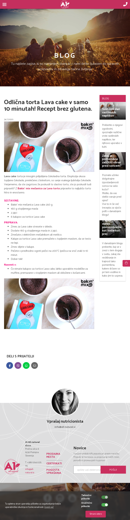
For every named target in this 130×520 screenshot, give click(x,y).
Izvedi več (49, 507)
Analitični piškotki (86, 504)
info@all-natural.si (29, 471)
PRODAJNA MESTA (53, 455)
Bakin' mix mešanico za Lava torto (39, 188)
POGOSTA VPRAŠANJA (53, 471)
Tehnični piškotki (86, 497)
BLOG (105, 98)
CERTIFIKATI (54, 463)
